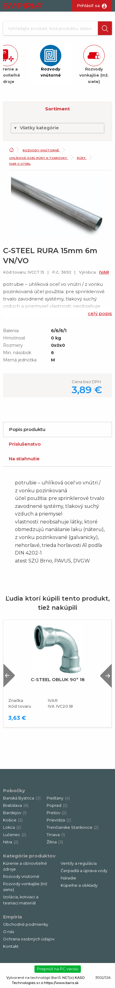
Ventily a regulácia (79, 863)
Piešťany (58, 798)
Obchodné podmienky (25, 924)
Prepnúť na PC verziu (57, 968)
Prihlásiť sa (88, 5)
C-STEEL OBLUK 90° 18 (57, 679)
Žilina (55, 842)
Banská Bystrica (22, 798)
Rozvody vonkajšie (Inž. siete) (25, 887)
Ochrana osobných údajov (29, 939)
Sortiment (57, 109)
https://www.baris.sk (61, 983)
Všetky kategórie (36, 128)
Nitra (10, 842)
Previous (9, 675)
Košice (13, 820)
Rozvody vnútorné (41, 150)
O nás (8, 931)
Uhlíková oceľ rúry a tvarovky (38, 158)
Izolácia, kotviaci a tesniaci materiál (20, 900)
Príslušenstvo (25, 444)
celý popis (100, 313)
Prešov (56, 812)
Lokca (12, 827)
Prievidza (59, 820)
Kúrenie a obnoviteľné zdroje (25, 866)
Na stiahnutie (24, 459)
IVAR (104, 272)
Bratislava (15, 805)
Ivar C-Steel (20, 163)
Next (106, 675)
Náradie (68, 878)
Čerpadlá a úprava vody (84, 870)
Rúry (82, 158)
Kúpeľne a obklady (79, 885)
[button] (105, 28)
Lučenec (14, 834)
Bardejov (15, 812)
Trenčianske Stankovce (73, 827)
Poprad (57, 805)
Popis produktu (27, 429)
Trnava (56, 834)
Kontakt (11, 946)
